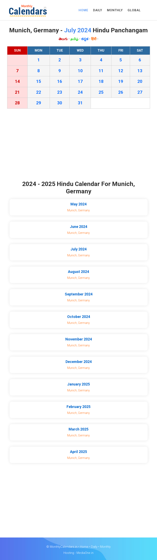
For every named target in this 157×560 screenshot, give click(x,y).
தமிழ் (74, 39)
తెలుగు (63, 39)
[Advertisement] (78, 145)
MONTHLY (115, 10)
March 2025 (78, 429)
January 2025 (78, 384)
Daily (94, 547)
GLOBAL (134, 10)
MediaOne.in (85, 553)
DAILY (97, 10)
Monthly (105, 547)
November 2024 (78, 339)
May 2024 (78, 204)
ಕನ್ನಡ (84, 39)
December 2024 (79, 361)
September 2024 (78, 294)
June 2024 (78, 226)
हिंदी (93, 39)
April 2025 (78, 452)
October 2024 (78, 316)
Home (84, 547)
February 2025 (78, 407)
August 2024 (78, 271)
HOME (83, 10)
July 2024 (78, 249)
